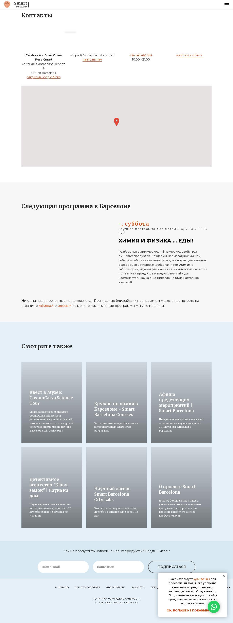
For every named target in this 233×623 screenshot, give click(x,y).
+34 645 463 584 (140, 55)
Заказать (137, 587)
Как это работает (87, 587)
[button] (116, 122)
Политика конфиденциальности (117, 598)
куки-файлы (202, 578)
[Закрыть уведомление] (224, 576)
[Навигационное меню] (227, 4)
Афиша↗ (46, 306)
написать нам (92, 59)
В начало (62, 587)
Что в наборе (115, 587)
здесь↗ (64, 306)
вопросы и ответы (189, 55)
